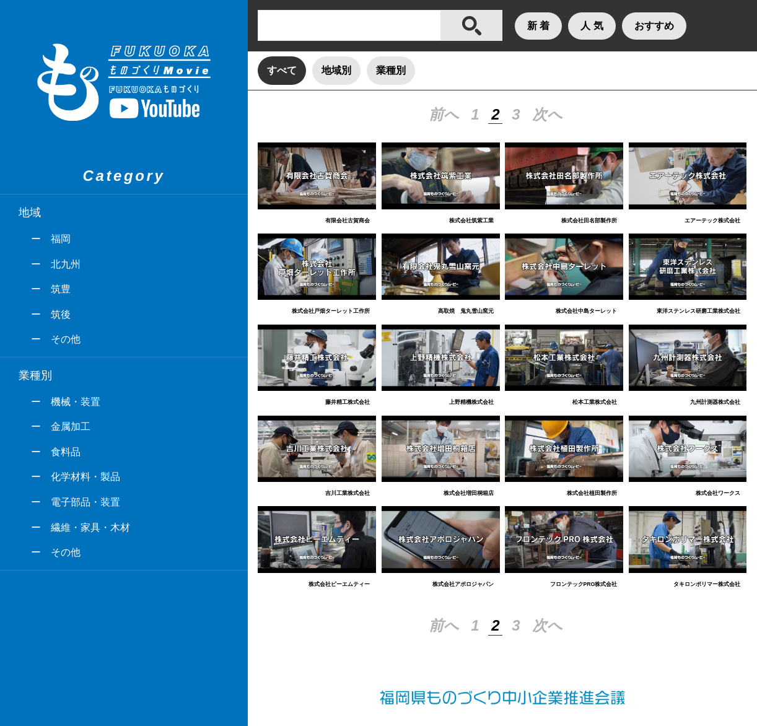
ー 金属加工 (60, 426)
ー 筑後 (51, 314)
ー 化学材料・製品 (75, 476)
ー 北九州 (56, 264)
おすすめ (654, 25)
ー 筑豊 (51, 289)
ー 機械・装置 (65, 401)
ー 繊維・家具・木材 (80, 527)
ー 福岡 (51, 239)
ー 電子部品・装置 (75, 502)
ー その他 (56, 339)
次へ (547, 114)
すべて (282, 70)
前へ (444, 114)
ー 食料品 (56, 452)
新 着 (538, 25)
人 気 (591, 25)
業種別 (391, 70)
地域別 (336, 70)
